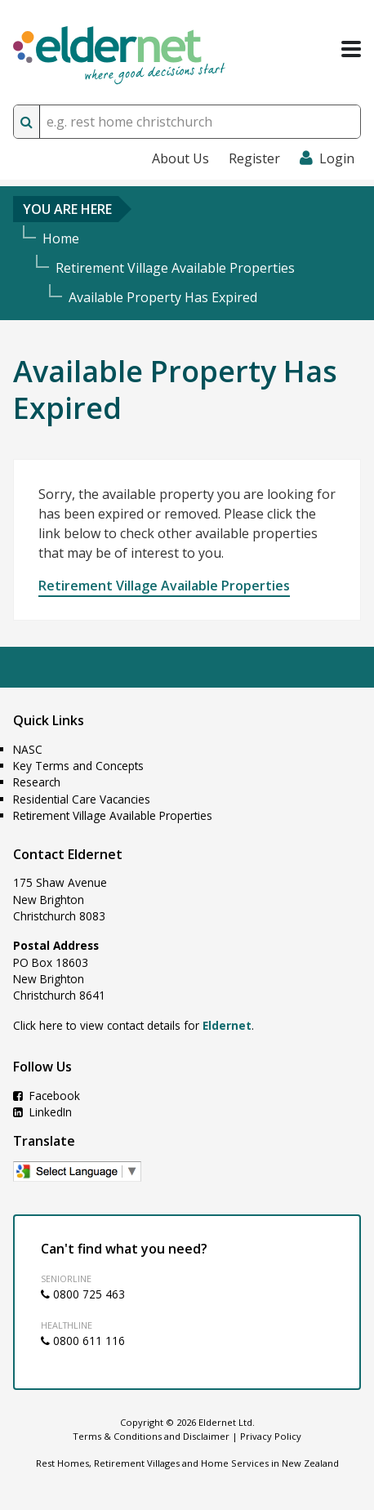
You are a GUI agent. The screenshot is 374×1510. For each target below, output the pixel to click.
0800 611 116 (83, 1340)
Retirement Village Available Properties (164, 586)
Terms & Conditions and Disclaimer (151, 1436)
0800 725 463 (83, 1294)
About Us (180, 158)
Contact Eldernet (67, 854)
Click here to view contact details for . (133, 1025)
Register (254, 158)
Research (36, 782)
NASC (27, 749)
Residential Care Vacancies (81, 799)
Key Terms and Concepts (78, 765)
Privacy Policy (270, 1436)
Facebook (46, 1095)
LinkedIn (42, 1112)
